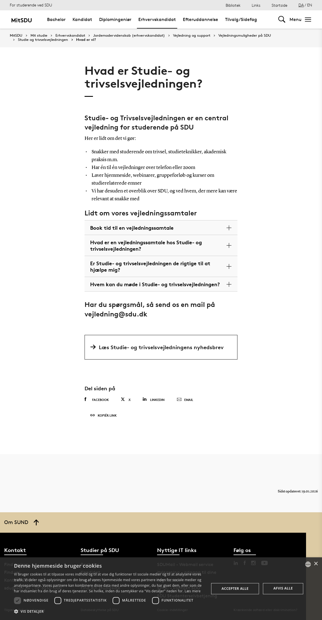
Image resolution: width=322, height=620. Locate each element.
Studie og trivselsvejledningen (43, 40)
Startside (279, 5)
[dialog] (161, 588)
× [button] (316, 564)
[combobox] (308, 564)
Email (185, 400)
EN (309, 5)
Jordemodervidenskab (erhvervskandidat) (129, 35)
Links (256, 5)
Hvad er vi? (86, 40)
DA (301, 5)
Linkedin (154, 399)
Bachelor (56, 19)
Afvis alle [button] (283, 588)
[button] (108, 611)
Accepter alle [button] (234, 588)
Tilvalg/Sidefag (241, 19)
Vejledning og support (191, 35)
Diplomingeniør (115, 19)
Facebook (97, 399)
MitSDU (16, 35)
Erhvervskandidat (157, 19)
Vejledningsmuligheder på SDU (244, 35)
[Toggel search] (281, 19)
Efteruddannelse (200, 19)
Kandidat (82, 19)
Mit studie (39, 35)
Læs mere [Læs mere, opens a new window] (192, 591)
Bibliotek (233, 5)
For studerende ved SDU (31, 5)
